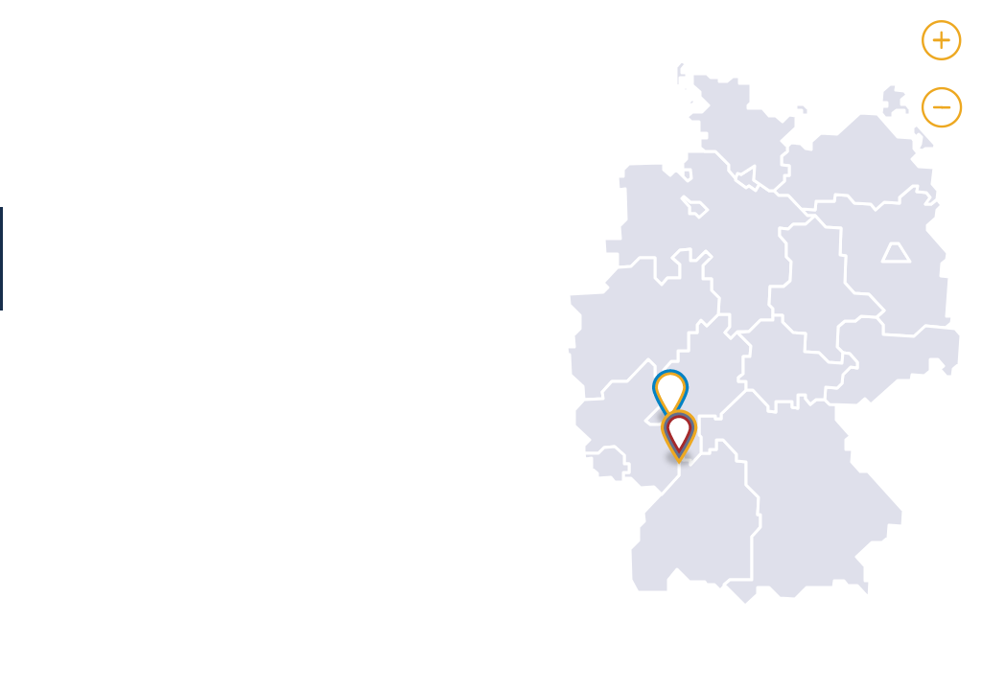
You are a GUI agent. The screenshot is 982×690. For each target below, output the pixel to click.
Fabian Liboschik (201, 452)
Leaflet (961, 682)
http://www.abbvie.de (223, 613)
